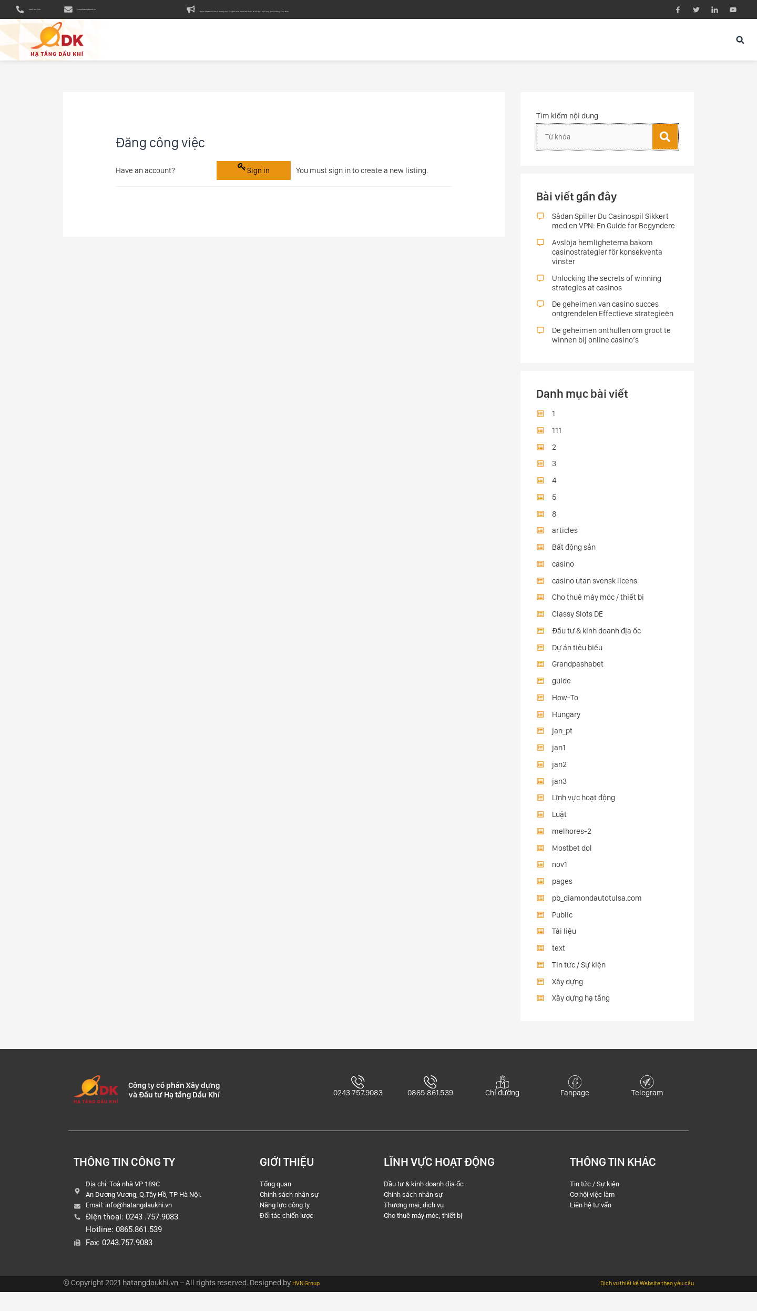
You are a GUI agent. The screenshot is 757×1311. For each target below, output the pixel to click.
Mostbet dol (572, 859)
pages (562, 892)
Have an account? (145, 180)
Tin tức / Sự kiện (579, 976)
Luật (559, 826)
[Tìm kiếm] (665, 148)
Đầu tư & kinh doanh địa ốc (596, 642)
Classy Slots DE (577, 625)
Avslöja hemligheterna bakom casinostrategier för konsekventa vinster (607, 263)
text (558, 959)
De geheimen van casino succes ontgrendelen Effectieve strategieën (612, 320)
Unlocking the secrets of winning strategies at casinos (606, 294)
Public (562, 926)
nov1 (559, 876)
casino (563, 575)
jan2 (559, 775)
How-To (565, 708)
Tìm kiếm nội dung (567, 126)
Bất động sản (574, 558)
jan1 (559, 759)
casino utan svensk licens (594, 592)
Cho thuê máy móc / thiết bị (598, 608)
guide (561, 692)
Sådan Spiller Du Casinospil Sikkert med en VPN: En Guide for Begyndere (613, 232)
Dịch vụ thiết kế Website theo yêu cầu (632, 1301)
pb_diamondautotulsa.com (597, 909)
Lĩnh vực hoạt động (583, 809)
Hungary (566, 725)
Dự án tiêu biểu (577, 658)
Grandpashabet (577, 675)
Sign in (258, 180)
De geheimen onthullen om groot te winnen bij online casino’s (611, 346)
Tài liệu (564, 942)
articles (565, 542)
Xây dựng (567, 992)
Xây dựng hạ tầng (581, 1009)
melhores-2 (571, 842)
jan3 (559, 792)
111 (556, 441)
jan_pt (562, 742)
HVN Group (310, 1301)
